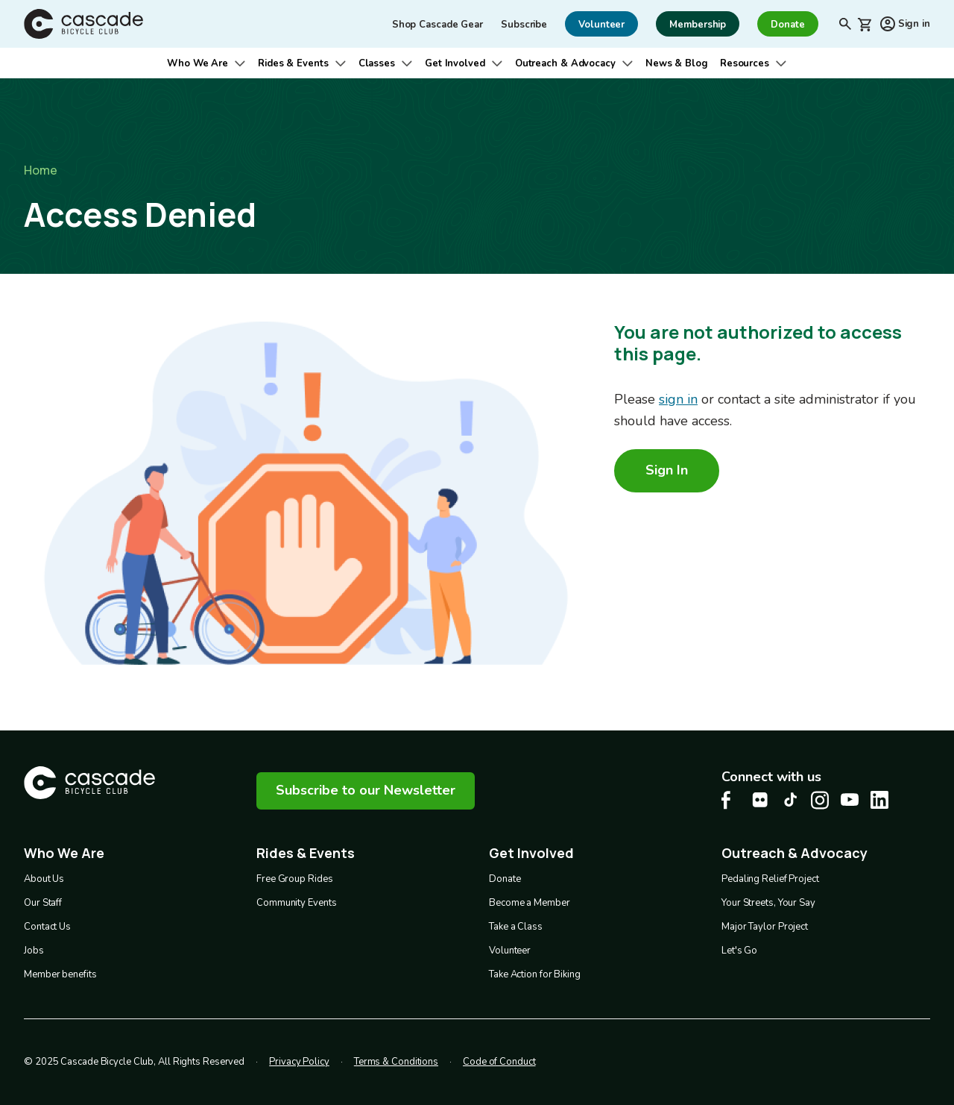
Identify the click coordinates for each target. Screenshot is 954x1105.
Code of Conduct (499, 1061)
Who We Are (197, 63)
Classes (376, 63)
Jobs (34, 950)
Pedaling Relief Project (770, 879)
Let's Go (739, 950)
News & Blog (676, 63)
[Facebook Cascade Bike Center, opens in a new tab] (730, 800)
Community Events (296, 903)
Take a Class (516, 926)
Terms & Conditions (396, 1061)
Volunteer (510, 950)
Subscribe (524, 24)
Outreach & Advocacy (565, 63)
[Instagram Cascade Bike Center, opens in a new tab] (820, 800)
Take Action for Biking (535, 974)
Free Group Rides (294, 879)
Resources (744, 63)
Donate (504, 879)
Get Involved (455, 63)
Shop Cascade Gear (437, 24)
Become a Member (529, 903)
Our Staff (43, 903)
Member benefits (60, 974)
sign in (678, 399)
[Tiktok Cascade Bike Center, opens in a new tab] (790, 799)
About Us (44, 879)
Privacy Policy (299, 1061)
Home (40, 170)
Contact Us (47, 926)
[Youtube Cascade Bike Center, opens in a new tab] (850, 799)
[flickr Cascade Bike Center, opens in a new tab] (760, 800)
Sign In (666, 470)
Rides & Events (293, 63)
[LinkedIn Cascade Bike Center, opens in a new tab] (879, 800)
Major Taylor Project (764, 926)
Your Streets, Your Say (768, 903)
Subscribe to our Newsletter (365, 790)
